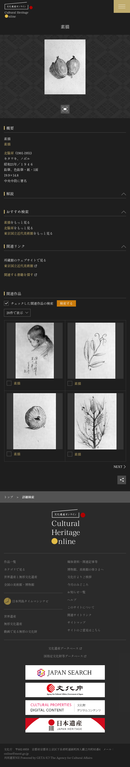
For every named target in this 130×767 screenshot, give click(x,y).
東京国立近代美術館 (18, 233)
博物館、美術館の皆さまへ (85, 569)
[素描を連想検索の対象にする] (9, 383)
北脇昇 (9, 153)
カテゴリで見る (14, 569)
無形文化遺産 (13, 624)
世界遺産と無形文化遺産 (20, 577)
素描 (7, 144)
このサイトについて (81, 607)
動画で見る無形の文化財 (20, 631)
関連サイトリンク (79, 615)
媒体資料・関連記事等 (82, 561)
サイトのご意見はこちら (84, 630)
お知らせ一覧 (76, 592)
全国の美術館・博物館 (19, 584)
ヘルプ (71, 599)
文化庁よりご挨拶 (79, 577)
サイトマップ (76, 622)
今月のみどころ (78, 584)
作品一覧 (10, 561)
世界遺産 (10, 616)
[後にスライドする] (120, 466)
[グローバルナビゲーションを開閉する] (122, 6)
